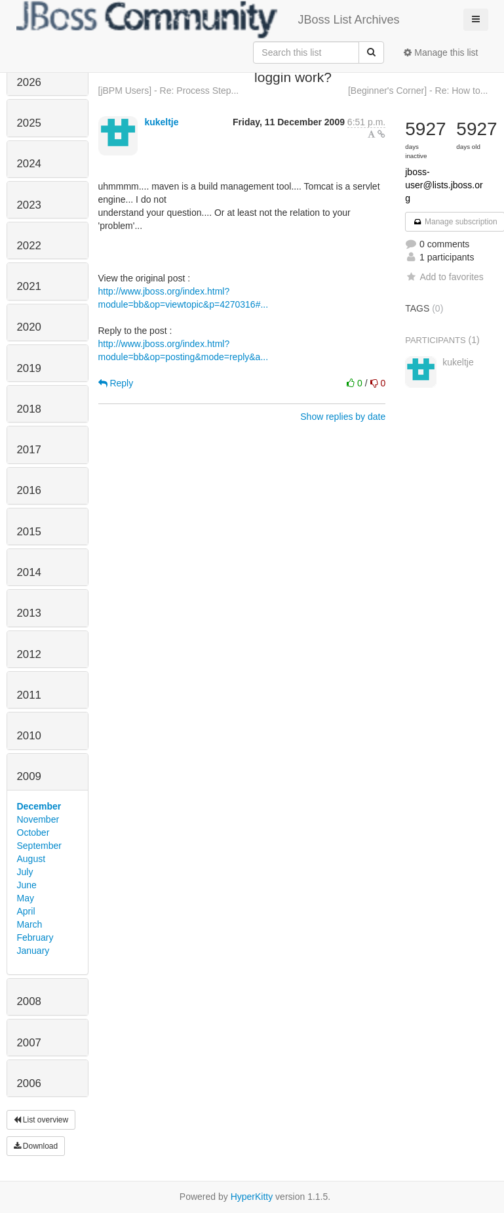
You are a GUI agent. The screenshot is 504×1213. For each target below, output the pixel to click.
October (33, 832)
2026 (29, 82)
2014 (29, 572)
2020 (29, 327)
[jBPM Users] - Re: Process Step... (168, 90)
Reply (116, 383)
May (25, 898)
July (25, 872)
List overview (41, 1119)
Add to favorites (444, 277)
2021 (29, 286)
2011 (29, 695)
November (38, 819)
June (27, 885)
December (39, 806)
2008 (29, 1001)
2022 (29, 245)
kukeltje (161, 122)
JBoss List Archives (208, 19)
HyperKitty (252, 1196)
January (33, 950)
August (31, 858)
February (35, 937)
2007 (29, 1043)
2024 (29, 163)
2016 (29, 490)
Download (36, 1146)
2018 (29, 409)
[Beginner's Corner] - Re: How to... (418, 90)
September (39, 845)
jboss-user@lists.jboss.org (443, 185)
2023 (29, 205)
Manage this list (441, 52)
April (26, 911)
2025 (29, 123)
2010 (29, 736)
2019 (29, 368)
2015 (29, 531)
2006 (29, 1083)
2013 (29, 613)
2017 (29, 449)
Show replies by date (342, 416)
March (30, 924)
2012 (29, 654)
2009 (29, 776)
